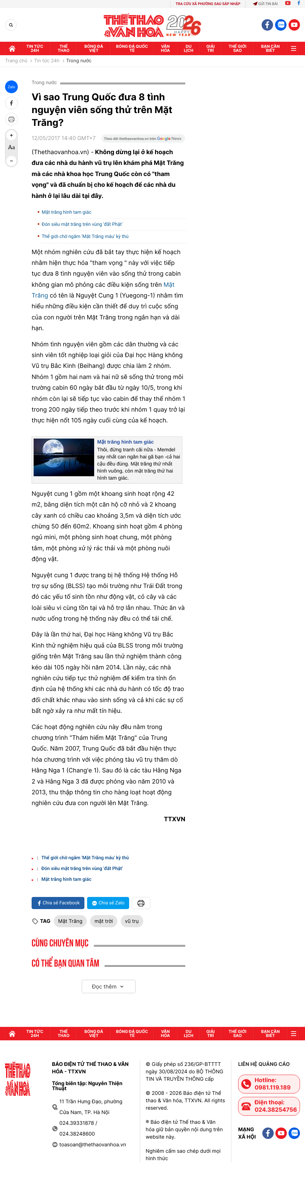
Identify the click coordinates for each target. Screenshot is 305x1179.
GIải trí (210, 48)
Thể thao (64, 48)
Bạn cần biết (270, 48)
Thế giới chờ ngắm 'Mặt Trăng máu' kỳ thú (85, 236)
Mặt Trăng (70, 921)
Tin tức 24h (34, 48)
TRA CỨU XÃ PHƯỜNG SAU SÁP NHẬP (208, 4)
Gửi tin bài (265, 4)
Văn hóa (165, 48)
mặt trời (103, 921)
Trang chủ (16, 61)
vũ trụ (132, 921)
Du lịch (188, 48)
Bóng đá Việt (93, 48)
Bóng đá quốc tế (132, 48)
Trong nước (78, 61)
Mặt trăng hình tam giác (66, 212)
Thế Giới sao (237, 48)
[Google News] (143, 140)
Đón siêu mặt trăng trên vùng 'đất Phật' (82, 224)
